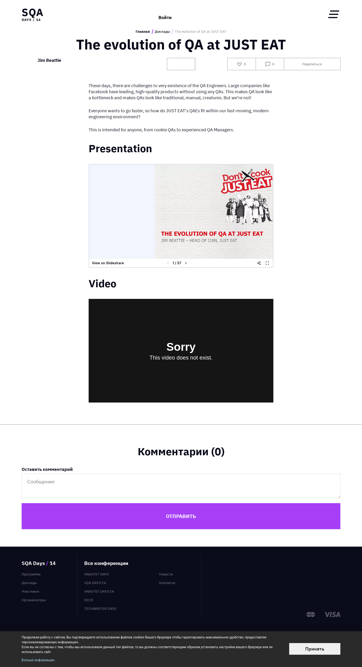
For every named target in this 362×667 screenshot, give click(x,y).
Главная (143, 32)
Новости (166, 574)
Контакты (167, 583)
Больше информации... (39, 660)
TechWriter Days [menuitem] (100, 608)
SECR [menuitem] (88, 600)
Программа (31, 574)
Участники (30, 591)
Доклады (162, 32)
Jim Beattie (49, 60)
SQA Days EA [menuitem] (95, 583)
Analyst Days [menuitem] (96, 574)
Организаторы (34, 600)
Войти (165, 14)
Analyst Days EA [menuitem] (99, 591)
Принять (314, 649)
